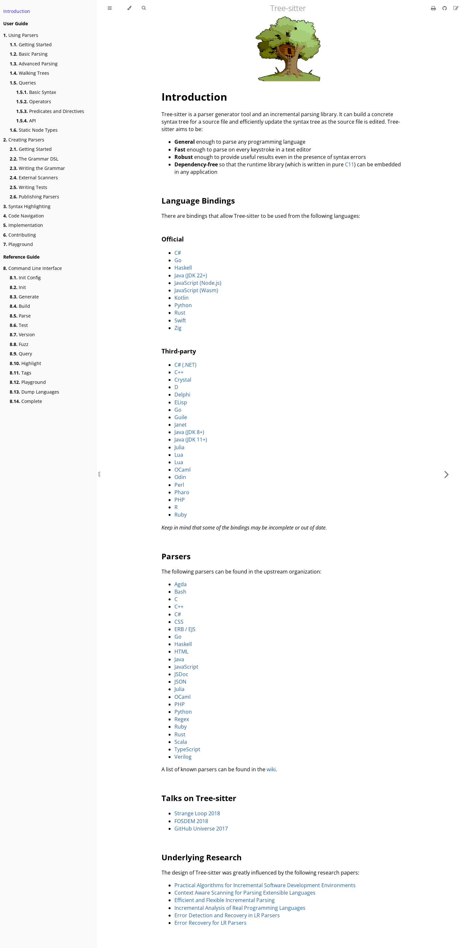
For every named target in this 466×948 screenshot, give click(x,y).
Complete (26, 401)
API (26, 120)
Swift (180, 320)
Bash (180, 591)
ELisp (180, 402)
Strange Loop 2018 (197, 813)
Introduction (16, 11)
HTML (181, 651)
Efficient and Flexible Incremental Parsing (224, 900)
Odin (180, 477)
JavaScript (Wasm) (196, 290)
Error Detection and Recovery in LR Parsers (227, 915)
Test (19, 325)
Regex (181, 719)
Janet (180, 424)
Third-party (178, 351)
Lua (178, 454)
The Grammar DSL (34, 159)
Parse (20, 316)
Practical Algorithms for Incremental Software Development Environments (265, 885)
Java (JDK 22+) (190, 275)
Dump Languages (34, 392)
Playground (18, 244)
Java (179, 659)
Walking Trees (29, 73)
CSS (178, 621)
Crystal (182, 379)
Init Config (25, 277)
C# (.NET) (185, 364)
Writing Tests (28, 187)
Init (18, 287)
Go (178, 260)
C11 (349, 164)
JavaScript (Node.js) (197, 282)
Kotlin (181, 297)
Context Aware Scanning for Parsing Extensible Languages (245, 892)
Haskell (183, 267)
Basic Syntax (36, 92)
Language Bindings (198, 200)
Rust (179, 312)
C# (177, 252)
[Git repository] (445, 8)
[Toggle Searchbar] (144, 8)
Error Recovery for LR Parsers (210, 922)
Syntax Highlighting (26, 206)
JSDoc (181, 674)
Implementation (23, 225)
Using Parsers (20, 35)
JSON (180, 681)
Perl (179, 484)
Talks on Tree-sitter (198, 798)
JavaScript (186, 666)
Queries (23, 83)
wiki (271, 769)
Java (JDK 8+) (189, 432)
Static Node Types (34, 130)
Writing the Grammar (37, 168)
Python (183, 305)
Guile (180, 417)
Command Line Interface (32, 268)
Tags (20, 373)
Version (22, 334)
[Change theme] (129, 8)
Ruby (180, 514)
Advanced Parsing (34, 64)
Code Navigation (23, 216)
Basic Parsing (29, 54)
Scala (180, 741)
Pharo (181, 492)
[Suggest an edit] (456, 8)
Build (20, 306)
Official (172, 239)
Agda (180, 584)
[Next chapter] (446, 474)
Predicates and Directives (50, 111)
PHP (179, 499)
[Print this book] (434, 8)
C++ (178, 372)
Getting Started (31, 44)
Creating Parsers (23, 140)
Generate (24, 297)
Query (21, 354)
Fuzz (19, 344)
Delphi (182, 394)
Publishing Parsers (34, 197)
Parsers (176, 556)
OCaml (182, 469)
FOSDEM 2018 (191, 821)
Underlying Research (201, 857)
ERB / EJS (184, 629)
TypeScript (187, 749)
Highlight (25, 363)
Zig (178, 327)
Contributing (19, 235)
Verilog (183, 756)
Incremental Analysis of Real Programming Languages (239, 907)
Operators (33, 101)
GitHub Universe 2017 (201, 828)
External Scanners (34, 177)
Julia (179, 447)
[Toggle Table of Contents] (110, 8)
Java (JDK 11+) (190, 439)
